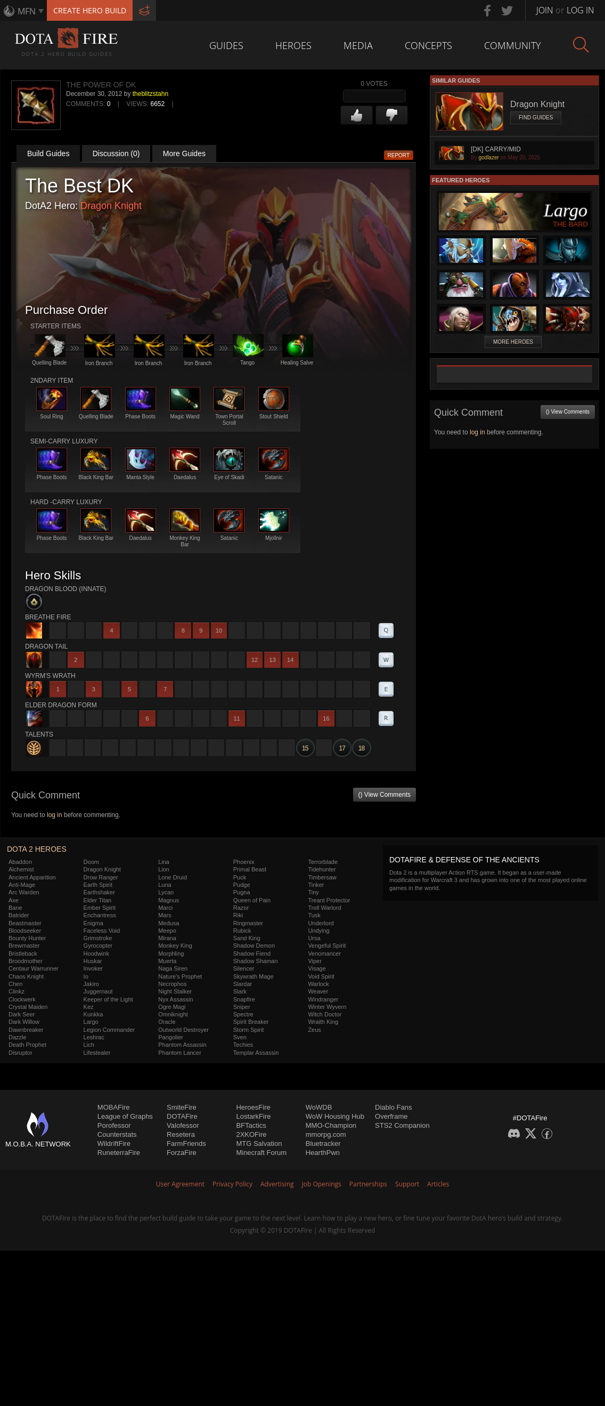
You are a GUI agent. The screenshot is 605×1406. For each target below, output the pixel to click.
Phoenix (244, 862)
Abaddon (20, 862)
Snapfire (244, 999)
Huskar (93, 961)
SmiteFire (182, 1107)
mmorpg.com (326, 1134)
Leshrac (94, 1037)
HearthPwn (323, 1153)
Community (512, 45)
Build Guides (48, 153)
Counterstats (117, 1134)
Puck (239, 877)
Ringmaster (248, 923)
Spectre (243, 1014)
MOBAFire (113, 1107)
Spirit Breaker (251, 1022)
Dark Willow (24, 1022)
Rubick (242, 930)
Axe (14, 900)
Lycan (166, 892)
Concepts (428, 45)
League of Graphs (125, 1116)
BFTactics (251, 1125)
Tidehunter (322, 869)
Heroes (293, 45)
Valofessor (183, 1125)
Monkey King (175, 945)
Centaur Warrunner (34, 968)
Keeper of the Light (108, 999)
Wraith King (323, 1022)
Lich (89, 1044)
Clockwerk (22, 999)
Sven (240, 1037)
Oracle (166, 1022)
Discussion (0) (116, 153)
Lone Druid (172, 877)
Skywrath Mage (253, 976)
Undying (318, 930)
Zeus (314, 1030)
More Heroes (513, 342)
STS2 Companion (402, 1125)
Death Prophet (27, 1044)
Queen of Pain (252, 900)
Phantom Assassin (182, 1044)
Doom (91, 862)
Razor (241, 907)
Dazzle (18, 1037)
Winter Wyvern (327, 1007)
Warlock (318, 984)
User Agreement (180, 1184)
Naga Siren (172, 968)
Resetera (181, 1134)
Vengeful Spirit (327, 945)
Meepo (167, 930)
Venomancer (324, 953)
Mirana (167, 938)
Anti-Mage (22, 885)
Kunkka (93, 1014)
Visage (316, 968)
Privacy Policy (232, 1184)
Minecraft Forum (261, 1153)
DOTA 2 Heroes (37, 849)
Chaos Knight (26, 976)
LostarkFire (253, 1116)
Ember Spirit (100, 907)
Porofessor (114, 1125)
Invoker (93, 968)
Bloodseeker (25, 930)
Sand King (246, 938)
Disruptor (20, 1052)
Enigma (93, 923)
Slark (240, 991)
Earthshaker (99, 892)
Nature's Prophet (180, 976)
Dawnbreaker (26, 1030)
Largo (91, 1022)
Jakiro (91, 984)
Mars (164, 915)
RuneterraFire (118, 1153)
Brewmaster (24, 945)
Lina (163, 862)
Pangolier (170, 1037)
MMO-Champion (331, 1125)
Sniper (241, 1007)
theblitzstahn (150, 94)
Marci (165, 907)
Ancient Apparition (32, 877)
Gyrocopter (98, 945)
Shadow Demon (254, 945)
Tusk (314, 915)
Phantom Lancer (179, 1052)
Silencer (244, 968)
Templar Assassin (256, 1052)
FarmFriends (186, 1144)
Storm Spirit (248, 1030)
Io (86, 976)
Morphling (171, 953)
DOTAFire (182, 1116)
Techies (243, 1044)
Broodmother (26, 961)
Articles (438, 1184)
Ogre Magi (171, 1007)
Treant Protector (329, 900)
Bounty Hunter (27, 938)
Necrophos (172, 984)
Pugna (241, 892)
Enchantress (100, 915)
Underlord (320, 923)
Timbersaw (322, 877)
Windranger (323, 999)
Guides (226, 45)
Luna (164, 885)
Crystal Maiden (28, 1007)
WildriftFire (113, 1144)
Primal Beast (249, 869)
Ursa (314, 938)
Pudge (241, 885)
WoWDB (319, 1107)
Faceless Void (102, 930)
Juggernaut (98, 991)
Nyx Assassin (175, 999)
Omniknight (173, 1014)
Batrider (19, 915)
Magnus (168, 900)
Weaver (318, 991)
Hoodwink (96, 953)
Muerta (167, 961)
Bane (15, 907)
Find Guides (536, 117)
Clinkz (16, 991)
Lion (163, 869)
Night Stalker (175, 991)
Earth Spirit (98, 885)
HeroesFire (253, 1107)
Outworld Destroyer (183, 1030)
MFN (27, 11)
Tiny (313, 892)
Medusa (168, 923)
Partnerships (368, 1184)
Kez (89, 1007)
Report (399, 155)
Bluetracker (323, 1144)
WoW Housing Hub (335, 1116)
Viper (314, 961)
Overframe (391, 1116)
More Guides (184, 153)
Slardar (242, 984)
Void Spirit (321, 976)
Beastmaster (25, 923)
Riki (238, 915)
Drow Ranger (101, 877)
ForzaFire (182, 1153)
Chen (15, 984)
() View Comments (384, 794)
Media (358, 45)
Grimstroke (98, 938)
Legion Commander (109, 1030)
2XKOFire (251, 1134)
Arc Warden (24, 892)
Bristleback (23, 953)
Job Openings (321, 1184)
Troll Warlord (324, 907)
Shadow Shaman (255, 961)
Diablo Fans (393, 1107)
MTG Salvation (259, 1144)
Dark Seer (22, 1014)
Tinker (316, 885)
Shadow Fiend (252, 953)
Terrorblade (323, 862)
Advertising (277, 1184)
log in (54, 815)
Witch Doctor (324, 1014)
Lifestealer (97, 1052)
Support (407, 1184)
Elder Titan (98, 900)
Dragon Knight (111, 205)
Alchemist (21, 869)
